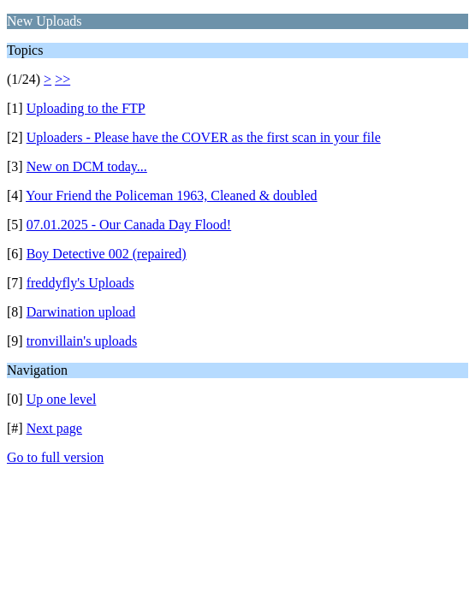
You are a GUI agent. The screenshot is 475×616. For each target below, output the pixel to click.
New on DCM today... (87, 166)
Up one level (62, 399)
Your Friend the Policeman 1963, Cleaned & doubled (172, 195)
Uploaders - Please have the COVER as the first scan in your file (204, 137)
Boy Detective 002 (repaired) (107, 253)
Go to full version (55, 457)
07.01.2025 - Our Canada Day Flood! (129, 224)
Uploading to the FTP (86, 108)
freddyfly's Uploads (80, 282)
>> (62, 79)
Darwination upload (81, 312)
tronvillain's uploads (82, 341)
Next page (54, 428)
